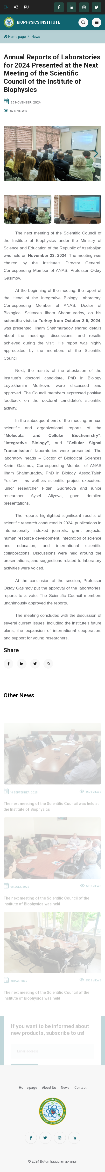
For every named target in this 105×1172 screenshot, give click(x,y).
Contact (80, 1088)
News (36, 37)
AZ (16, 7)
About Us (49, 1088)
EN (6, 7)
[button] (95, 153)
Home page (15, 37)
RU (26, 7)
